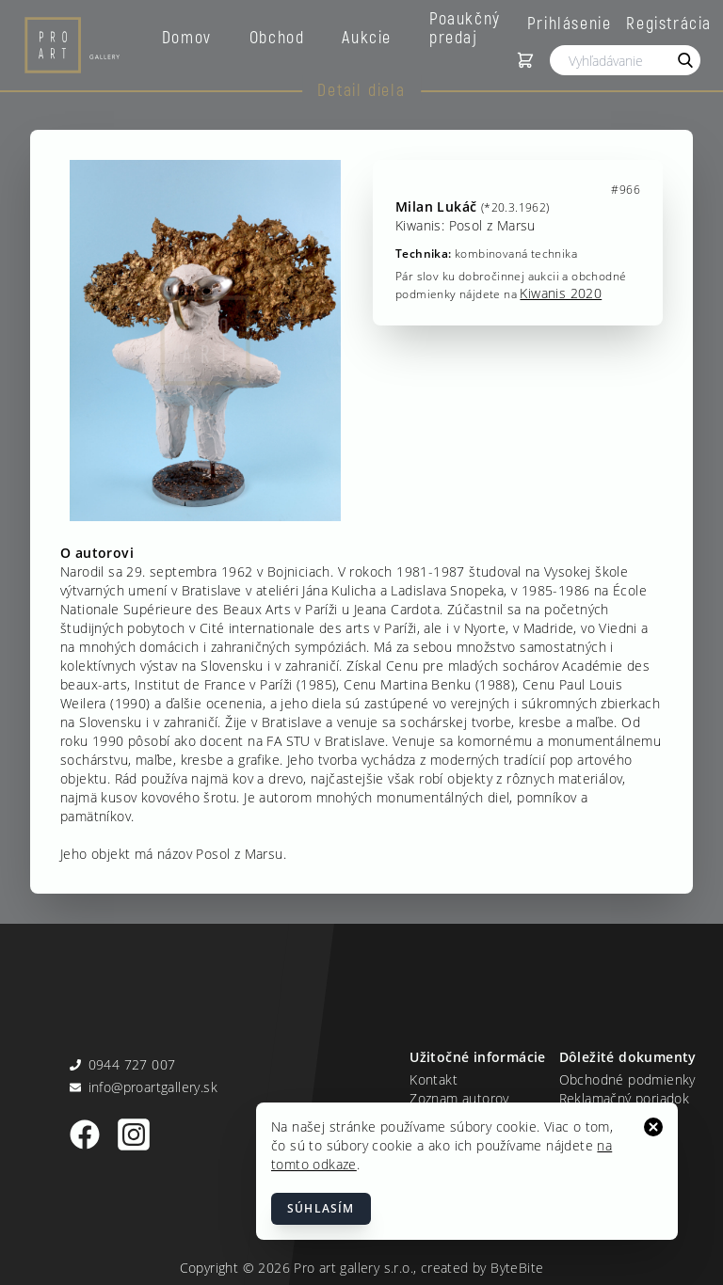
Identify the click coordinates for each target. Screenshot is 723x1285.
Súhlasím (321, 1208)
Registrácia (669, 22)
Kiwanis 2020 (561, 293)
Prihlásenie (569, 22)
